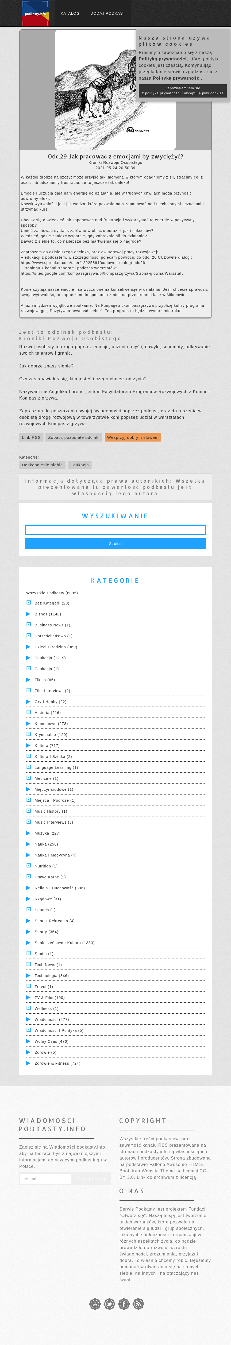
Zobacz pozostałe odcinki (73, 437)
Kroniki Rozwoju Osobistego (70, 338)
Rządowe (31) (48, 899)
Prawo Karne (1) (50, 877)
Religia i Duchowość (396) (60, 888)
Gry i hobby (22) (51, 702)
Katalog (70, 13)
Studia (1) (44, 954)
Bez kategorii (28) (52, 603)
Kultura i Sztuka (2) (53, 756)
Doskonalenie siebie (42, 465)
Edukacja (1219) (50, 658)
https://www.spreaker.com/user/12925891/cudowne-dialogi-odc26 (83, 263)
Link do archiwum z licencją (166, 1177)
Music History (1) (51, 811)
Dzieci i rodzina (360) (56, 647)
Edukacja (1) (47, 669)
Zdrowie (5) (46, 1052)
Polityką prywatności (163, 59)
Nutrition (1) (46, 866)
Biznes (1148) (48, 614)
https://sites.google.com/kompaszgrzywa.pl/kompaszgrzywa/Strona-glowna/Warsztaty (102, 273)
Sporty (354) (47, 932)
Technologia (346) (52, 976)
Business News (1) (53, 625)
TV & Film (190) (50, 997)
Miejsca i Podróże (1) (55, 800)
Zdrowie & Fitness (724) (58, 1063)
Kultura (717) (47, 745)
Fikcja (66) (45, 680)
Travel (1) (44, 986)
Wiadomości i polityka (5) (59, 1030)
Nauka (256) (46, 844)
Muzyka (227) (48, 833)
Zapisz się (91, 1178)
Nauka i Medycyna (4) (56, 855)
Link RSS (31, 437)
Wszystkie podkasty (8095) (52, 593)
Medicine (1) (47, 778)
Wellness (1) (47, 1008)
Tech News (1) (48, 965)
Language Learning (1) (56, 767)
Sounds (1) (45, 910)
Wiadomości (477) (52, 1019)
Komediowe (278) (51, 724)
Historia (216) (48, 713)
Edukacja (79, 465)
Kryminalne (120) (51, 734)
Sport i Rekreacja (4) (55, 921)
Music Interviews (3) (54, 822)
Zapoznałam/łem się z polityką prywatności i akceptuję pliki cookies (183, 90)
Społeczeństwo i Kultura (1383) (65, 943)
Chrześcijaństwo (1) (54, 636)
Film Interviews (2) (52, 691)
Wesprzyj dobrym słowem (133, 437)
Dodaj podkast (107, 13)
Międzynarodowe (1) (54, 789)
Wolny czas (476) (52, 1041)
